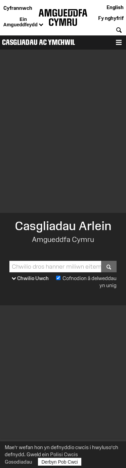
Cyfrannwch (17, 8)
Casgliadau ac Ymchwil (38, 42)
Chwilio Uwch (30, 278)
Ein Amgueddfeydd (23, 22)
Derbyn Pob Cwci (60, 462)
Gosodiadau (18, 462)
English (115, 7)
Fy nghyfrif (111, 18)
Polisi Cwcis (64, 454)
